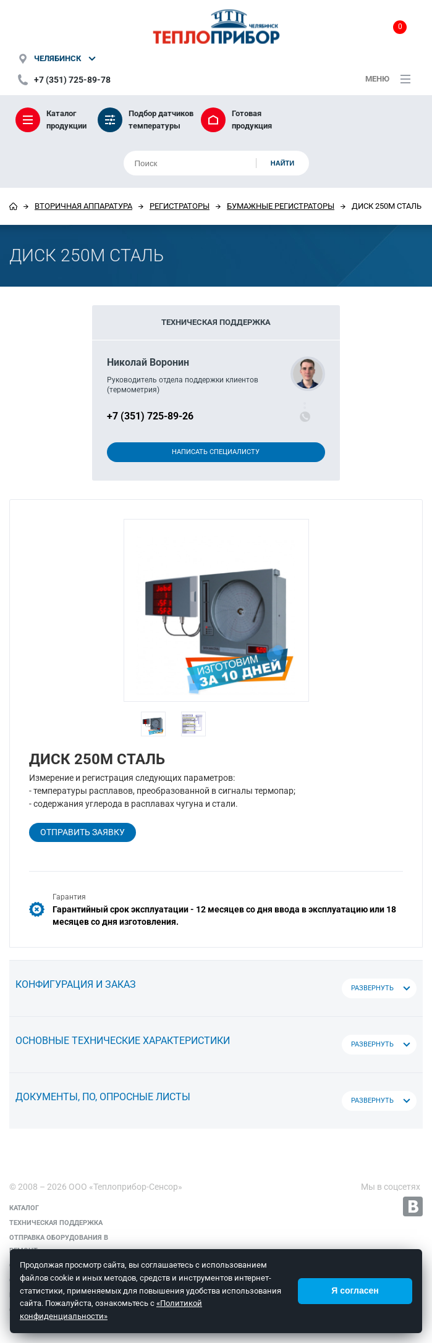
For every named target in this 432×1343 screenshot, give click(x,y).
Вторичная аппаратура (83, 206)
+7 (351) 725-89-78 (72, 80)
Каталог (24, 1208)
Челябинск (57, 58)
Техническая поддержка (56, 1223)
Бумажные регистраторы (280, 206)
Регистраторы (180, 206)
